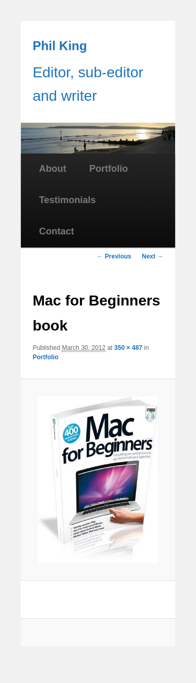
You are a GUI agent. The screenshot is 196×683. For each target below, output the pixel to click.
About (52, 168)
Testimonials (67, 200)
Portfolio (108, 168)
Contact (56, 231)
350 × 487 (128, 347)
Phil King (59, 46)
